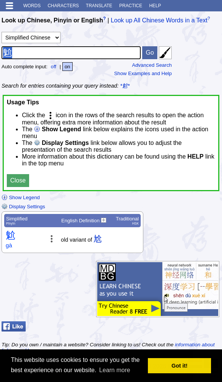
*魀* (125, 86)
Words (31, 5)
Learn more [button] (114, 370)
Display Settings (23, 206)
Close (18, 180)
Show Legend (21, 197)
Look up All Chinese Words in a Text (159, 20)
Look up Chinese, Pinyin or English (52, 20)
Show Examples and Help (143, 73)
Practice (130, 5)
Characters (63, 5)
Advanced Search (152, 65)
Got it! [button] (180, 366)
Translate (99, 5)
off (53, 66)
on (67, 66)
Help (155, 5)
